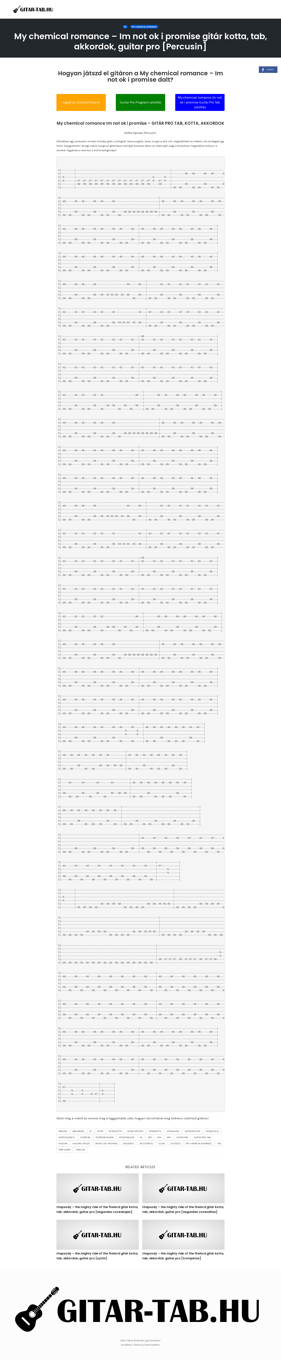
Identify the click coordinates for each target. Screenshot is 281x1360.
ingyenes (128, 1143)
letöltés (176, 1143)
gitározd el (212, 1131)
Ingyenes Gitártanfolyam (81, 102)
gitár (100, 1131)
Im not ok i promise (106, 1143)
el (91, 1131)
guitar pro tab (202, 1137)
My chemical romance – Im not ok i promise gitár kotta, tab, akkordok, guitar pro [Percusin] (140, 41)
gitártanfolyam (105, 1137)
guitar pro (182, 1137)
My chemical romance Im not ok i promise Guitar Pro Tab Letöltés (200, 102)
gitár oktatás (135, 1131)
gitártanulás (126, 1137)
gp (141, 1137)
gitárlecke (173, 1131)
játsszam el (146, 1143)
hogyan (62, 1143)
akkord (62, 1131)
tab (219, 1143)
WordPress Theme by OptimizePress (140, 1344)
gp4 (159, 1137)
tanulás (80, 1149)
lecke (162, 1143)
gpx (169, 1137)
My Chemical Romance (144, 27)
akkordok (78, 1131)
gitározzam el (66, 1137)
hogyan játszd (81, 1143)
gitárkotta (155, 1131)
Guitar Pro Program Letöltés (140, 102)
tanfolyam (64, 1149)
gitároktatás (192, 1131)
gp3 (150, 1137)
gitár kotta (115, 1131)
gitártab (85, 1137)
